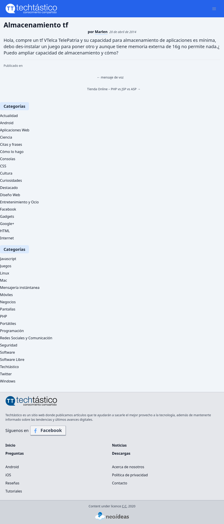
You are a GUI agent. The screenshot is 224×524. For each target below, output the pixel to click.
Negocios (8, 301)
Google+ (7, 223)
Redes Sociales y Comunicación (26, 337)
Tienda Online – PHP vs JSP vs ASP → (114, 89)
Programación (12, 330)
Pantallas (7, 309)
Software (7, 352)
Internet (7, 238)
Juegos (5, 265)
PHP (3, 316)
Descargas (121, 453)
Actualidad (9, 115)
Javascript (8, 258)
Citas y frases (11, 144)
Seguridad (8, 345)
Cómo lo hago (12, 151)
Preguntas (14, 453)
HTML (5, 230)
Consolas (7, 158)
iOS (8, 474)
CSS (3, 166)
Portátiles (8, 323)
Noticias (119, 445)
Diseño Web (10, 194)
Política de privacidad (130, 474)
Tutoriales (13, 491)
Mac (3, 280)
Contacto (119, 483)
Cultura (6, 173)
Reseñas (12, 483)
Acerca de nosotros (128, 466)
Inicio (10, 445)
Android (6, 122)
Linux (4, 273)
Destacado (9, 187)
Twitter (6, 373)
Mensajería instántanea (20, 287)
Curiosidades (11, 180)
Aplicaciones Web (14, 130)
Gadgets (7, 216)
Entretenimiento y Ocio (19, 202)
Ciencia (6, 137)
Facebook (8, 209)
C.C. (124, 506)
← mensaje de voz (110, 77)
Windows (7, 381)
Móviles (6, 294)
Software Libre (12, 359)
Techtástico (9, 366)
